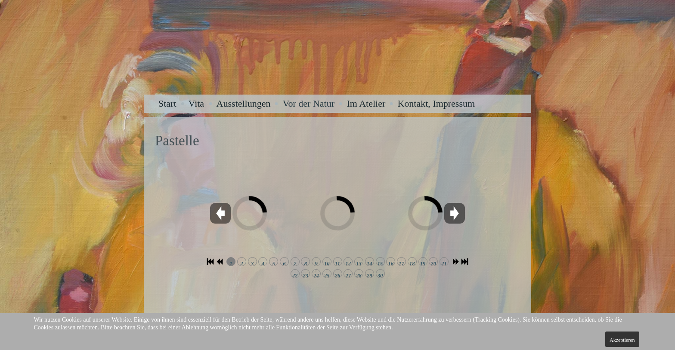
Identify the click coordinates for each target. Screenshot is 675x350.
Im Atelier (366, 103)
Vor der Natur (308, 103)
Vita (196, 103)
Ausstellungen (244, 103)
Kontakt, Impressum (436, 103)
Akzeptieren (622, 340)
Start (167, 103)
